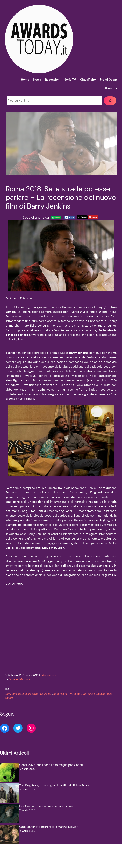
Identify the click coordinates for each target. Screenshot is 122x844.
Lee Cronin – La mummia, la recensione (46, 810)
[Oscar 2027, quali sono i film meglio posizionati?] (9, 777)
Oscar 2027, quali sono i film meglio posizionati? (51, 769)
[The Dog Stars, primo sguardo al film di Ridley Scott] (9, 798)
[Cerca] (110, 100)
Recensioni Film (62, 698)
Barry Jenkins (13, 698)
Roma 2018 (80, 698)
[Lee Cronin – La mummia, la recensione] (9, 818)
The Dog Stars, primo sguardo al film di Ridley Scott (54, 790)
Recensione (49, 680)
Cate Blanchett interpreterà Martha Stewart (49, 831)
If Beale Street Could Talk (37, 698)
